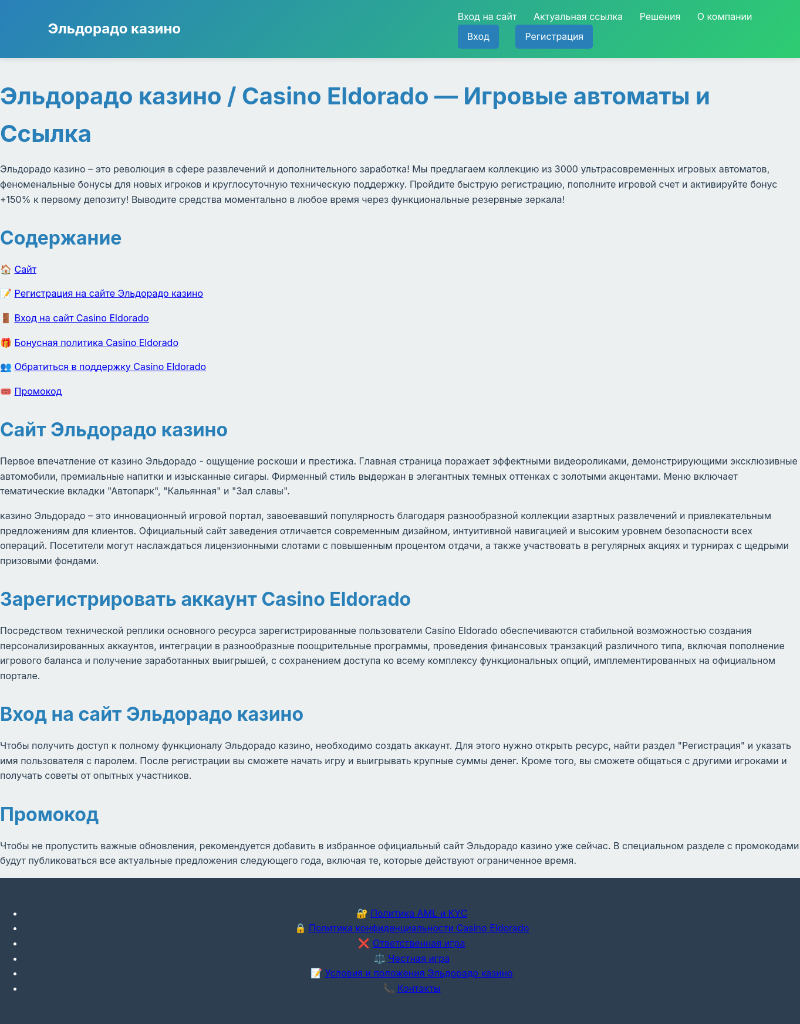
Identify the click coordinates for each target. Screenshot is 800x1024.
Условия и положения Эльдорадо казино (419, 973)
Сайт (26, 269)
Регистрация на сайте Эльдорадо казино (109, 293)
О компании (724, 16)
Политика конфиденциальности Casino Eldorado (419, 928)
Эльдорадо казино (114, 28)
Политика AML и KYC (418, 913)
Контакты (419, 988)
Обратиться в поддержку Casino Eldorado (111, 366)
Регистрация (554, 36)
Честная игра (419, 958)
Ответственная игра (419, 943)
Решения (660, 16)
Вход (478, 36)
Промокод (38, 391)
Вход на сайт (487, 16)
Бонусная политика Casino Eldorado (97, 342)
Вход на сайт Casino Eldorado (82, 318)
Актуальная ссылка (578, 16)
